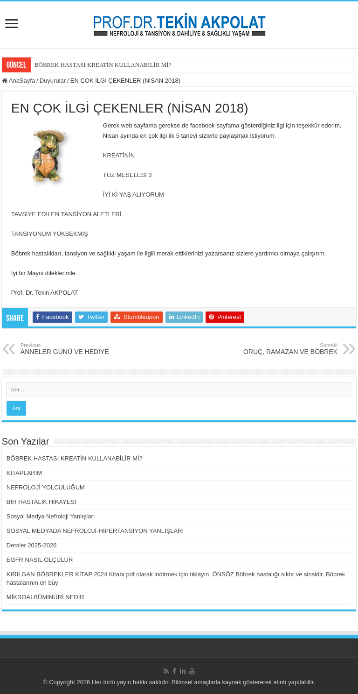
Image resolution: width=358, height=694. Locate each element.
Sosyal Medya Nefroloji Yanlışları (51, 516)
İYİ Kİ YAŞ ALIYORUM (134, 194)
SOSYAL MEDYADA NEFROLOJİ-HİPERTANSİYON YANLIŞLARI (95, 530)
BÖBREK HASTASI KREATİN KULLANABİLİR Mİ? (103, 64)
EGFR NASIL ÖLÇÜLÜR (40, 559)
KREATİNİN (119, 155)
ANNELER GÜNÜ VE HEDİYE (68, 348)
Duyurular (53, 80)
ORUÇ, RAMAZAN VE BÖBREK (289, 348)
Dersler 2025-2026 (32, 545)
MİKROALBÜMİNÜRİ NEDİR (45, 597)
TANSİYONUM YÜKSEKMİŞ (49, 233)
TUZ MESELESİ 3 (127, 174)
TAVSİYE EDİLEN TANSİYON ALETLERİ (66, 214)
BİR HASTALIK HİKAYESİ (41, 501)
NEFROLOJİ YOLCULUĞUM (46, 487)
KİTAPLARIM (24, 472)
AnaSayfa (18, 80)
